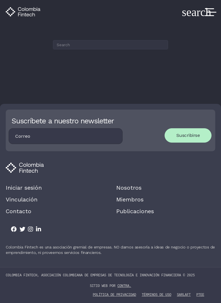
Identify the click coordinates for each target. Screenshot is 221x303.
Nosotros (129, 187)
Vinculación (21, 199)
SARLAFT (184, 294)
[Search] (110, 44)
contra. (124, 285)
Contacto (18, 211)
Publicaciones (135, 211)
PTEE (200, 294)
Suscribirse (188, 135)
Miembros (130, 199)
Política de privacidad (114, 294)
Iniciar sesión (24, 187)
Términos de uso (157, 294)
